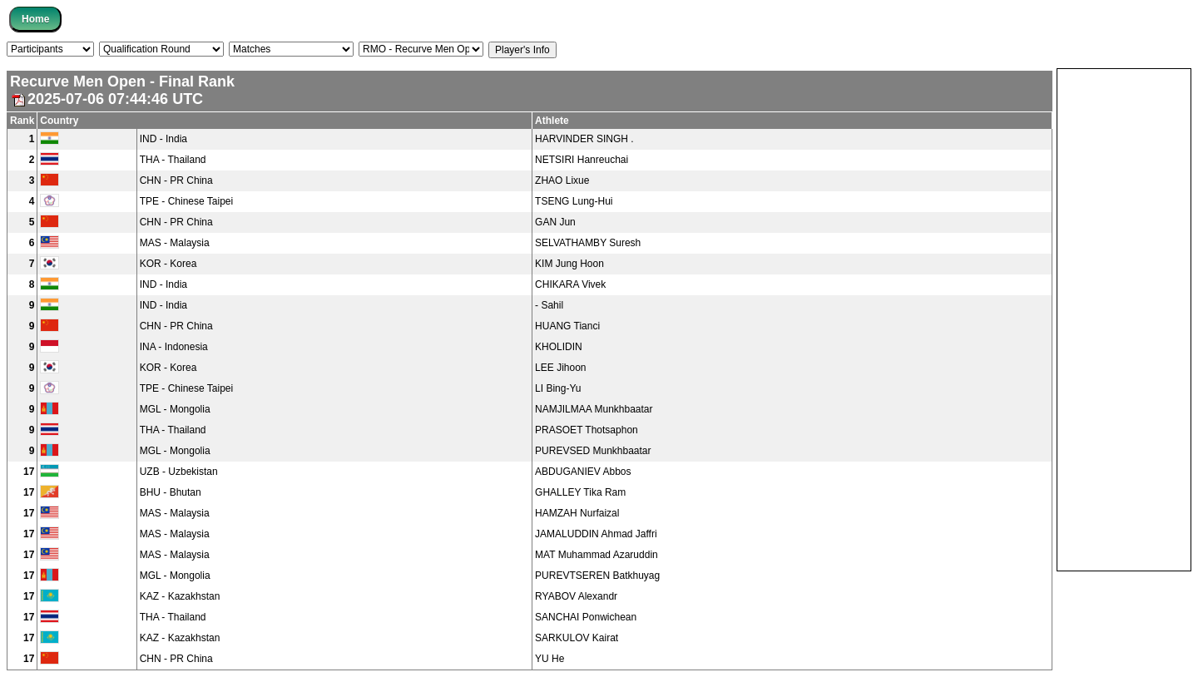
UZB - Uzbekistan (179, 471)
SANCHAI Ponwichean (585, 617)
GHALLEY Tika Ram (580, 492)
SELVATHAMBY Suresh (588, 243)
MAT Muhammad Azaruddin (596, 555)
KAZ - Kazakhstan (180, 596)
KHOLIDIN (558, 347)
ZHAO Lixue (562, 180)
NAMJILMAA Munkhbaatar (593, 409)
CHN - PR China (176, 180)
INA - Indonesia (174, 347)
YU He (549, 659)
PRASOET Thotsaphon (586, 430)
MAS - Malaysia (175, 243)
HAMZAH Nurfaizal (577, 513)
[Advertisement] (1124, 318)
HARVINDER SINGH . (584, 139)
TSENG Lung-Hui (573, 201)
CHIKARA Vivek (570, 284)
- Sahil (549, 305)
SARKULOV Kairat (576, 638)
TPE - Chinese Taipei (187, 201)
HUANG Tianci (567, 326)
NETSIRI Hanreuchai (581, 160)
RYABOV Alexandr (576, 596)
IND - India (163, 139)
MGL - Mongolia (175, 409)
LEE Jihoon (560, 367)
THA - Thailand (173, 160)
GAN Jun (555, 222)
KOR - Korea (168, 263)
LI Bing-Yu (558, 388)
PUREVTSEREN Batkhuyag (597, 575)
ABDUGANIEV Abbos (583, 471)
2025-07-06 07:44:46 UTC (106, 99)
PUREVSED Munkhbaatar (593, 451)
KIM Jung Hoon (569, 263)
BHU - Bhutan (170, 492)
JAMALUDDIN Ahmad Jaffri (596, 534)
